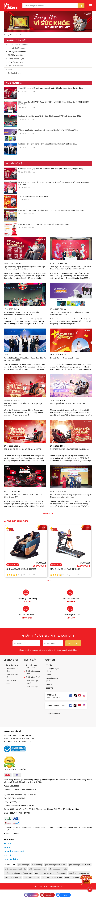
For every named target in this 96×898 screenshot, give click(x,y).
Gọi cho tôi (73, 643)
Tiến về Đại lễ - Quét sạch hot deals (65, 358)
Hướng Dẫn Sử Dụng (15, 59)
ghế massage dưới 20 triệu (79, 865)
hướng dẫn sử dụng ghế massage (18, 873)
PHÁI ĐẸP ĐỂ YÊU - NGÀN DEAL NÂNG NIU (68, 403)
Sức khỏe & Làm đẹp (15, 62)
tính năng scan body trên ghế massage (50, 873)
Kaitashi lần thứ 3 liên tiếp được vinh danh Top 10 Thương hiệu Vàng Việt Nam (71, 496)
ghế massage (23, 865)
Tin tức (49, 665)
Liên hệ (49, 684)
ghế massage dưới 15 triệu (55, 865)
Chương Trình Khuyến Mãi (17, 44)
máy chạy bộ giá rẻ (31, 877)
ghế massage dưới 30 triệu (15, 869)
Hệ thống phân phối (14, 851)
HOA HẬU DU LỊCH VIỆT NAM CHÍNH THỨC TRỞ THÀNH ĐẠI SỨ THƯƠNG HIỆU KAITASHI (70, 268)
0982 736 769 (18, 741)
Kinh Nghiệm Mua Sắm (16, 51)
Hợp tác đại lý (11, 859)
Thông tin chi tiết (12, 786)
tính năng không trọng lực (79, 873)
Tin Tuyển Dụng (13, 73)
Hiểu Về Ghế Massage (15, 48)
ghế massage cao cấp (58, 869)
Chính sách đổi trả (33, 677)
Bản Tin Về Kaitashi (14, 66)
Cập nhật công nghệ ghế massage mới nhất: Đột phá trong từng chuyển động (24, 268)
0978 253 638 (18, 738)
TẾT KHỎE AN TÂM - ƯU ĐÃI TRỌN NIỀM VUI (22, 449)
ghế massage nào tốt (37, 869)
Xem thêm (48, 513)
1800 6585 (16, 735)
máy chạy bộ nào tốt (13, 877)
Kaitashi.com (54, 713)
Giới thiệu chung (12, 665)
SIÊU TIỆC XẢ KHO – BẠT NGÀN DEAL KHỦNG (69, 449)
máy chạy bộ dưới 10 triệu (52, 877)
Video (9, 69)
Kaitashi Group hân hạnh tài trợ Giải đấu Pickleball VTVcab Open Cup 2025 (21, 313)
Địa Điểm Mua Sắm (14, 55)
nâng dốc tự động (72, 877)
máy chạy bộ (37, 865)
